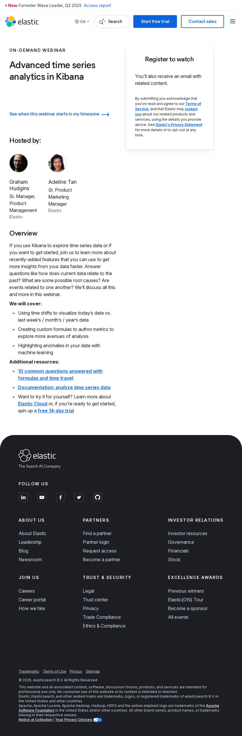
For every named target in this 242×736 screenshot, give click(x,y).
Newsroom (30, 559)
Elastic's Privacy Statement (179, 124)
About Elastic (32, 533)
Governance (181, 542)
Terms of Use (54, 671)
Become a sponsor (188, 608)
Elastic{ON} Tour (185, 600)
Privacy (91, 608)
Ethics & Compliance (104, 626)
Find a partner (97, 533)
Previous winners (186, 591)
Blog (23, 551)
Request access (99, 551)
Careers (27, 591)
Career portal (32, 600)
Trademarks (29, 671)
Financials (178, 551)
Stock (174, 559)
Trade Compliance (102, 617)
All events (178, 617)
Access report (97, 5)
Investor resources (187, 533)
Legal (88, 591)
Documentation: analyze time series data (64, 387)
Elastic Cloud (32, 404)
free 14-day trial (56, 411)
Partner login (96, 542)
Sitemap (93, 671)
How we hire (32, 608)
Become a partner (101, 559)
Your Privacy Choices (74, 719)
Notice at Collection (35, 719)
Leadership (30, 542)
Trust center (95, 600)
